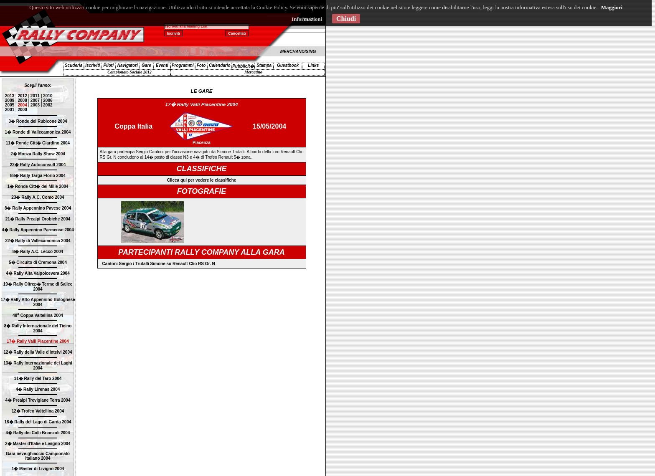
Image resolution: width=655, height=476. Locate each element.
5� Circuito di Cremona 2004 (38, 262)
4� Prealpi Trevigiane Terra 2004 (37, 400)
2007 (35, 100)
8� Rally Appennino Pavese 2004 (38, 208)
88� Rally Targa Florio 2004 (38, 175)
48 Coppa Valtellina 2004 (38, 315)
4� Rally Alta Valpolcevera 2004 (38, 273)
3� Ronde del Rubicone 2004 (37, 121)
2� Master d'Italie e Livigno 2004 (37, 443)
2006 (47, 100)
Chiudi (346, 18)
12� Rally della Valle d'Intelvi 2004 (37, 352)
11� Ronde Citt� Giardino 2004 (38, 143)
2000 (22, 109)
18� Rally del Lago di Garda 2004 (37, 422)
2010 (47, 96)
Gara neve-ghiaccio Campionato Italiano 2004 (38, 456)
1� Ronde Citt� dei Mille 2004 (37, 186)
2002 (47, 105)
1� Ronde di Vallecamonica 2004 (38, 132)
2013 (9, 96)
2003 (35, 105)
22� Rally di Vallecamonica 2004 (37, 240)
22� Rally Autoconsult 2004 (38, 164)
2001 (9, 109)
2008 (22, 100)
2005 (9, 105)
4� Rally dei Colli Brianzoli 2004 (38, 432)
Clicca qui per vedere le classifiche (201, 180)
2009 (9, 100)
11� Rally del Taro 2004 (38, 378)
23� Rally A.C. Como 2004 (37, 197)
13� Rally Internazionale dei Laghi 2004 (37, 365)
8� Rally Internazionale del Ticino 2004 (38, 328)
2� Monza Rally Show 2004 (37, 154)
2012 (22, 96)
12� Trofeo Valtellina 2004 (38, 411)
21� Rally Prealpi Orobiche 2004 (38, 219)
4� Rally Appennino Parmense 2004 (38, 230)
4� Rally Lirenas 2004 (38, 389)
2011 (35, 96)
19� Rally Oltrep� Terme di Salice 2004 (37, 286)
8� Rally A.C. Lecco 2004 (38, 251)
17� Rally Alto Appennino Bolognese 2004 (37, 302)
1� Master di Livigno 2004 (38, 468)
